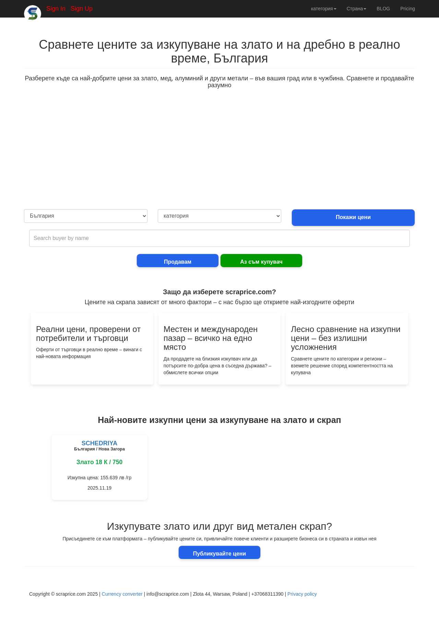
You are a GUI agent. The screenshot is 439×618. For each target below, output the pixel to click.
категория (323, 8)
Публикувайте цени (219, 554)
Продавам (177, 262)
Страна (357, 8)
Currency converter (122, 594)
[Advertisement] (219, 158)
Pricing (407, 8)
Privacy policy (302, 594)
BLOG (383, 8)
